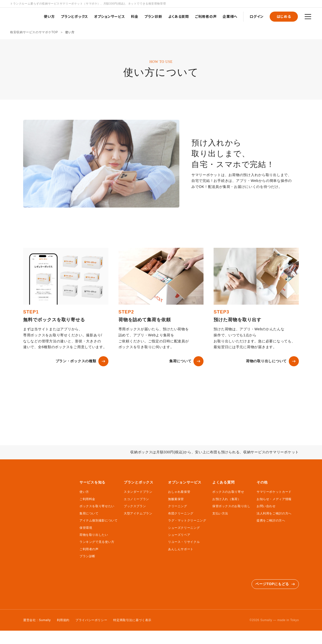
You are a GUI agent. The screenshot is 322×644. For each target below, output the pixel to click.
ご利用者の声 (206, 16)
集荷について (186, 361)
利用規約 (63, 620)
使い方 (49, 16)
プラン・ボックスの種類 (82, 361)
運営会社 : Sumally (37, 620)
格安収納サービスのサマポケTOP (34, 32)
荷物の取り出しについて (272, 361)
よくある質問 (178, 16)
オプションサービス (109, 16)
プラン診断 (153, 16)
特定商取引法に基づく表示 (132, 620)
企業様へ (230, 16)
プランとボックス (74, 16)
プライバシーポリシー (91, 620)
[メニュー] (308, 17)
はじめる (284, 16)
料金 (134, 16)
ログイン (257, 16)
